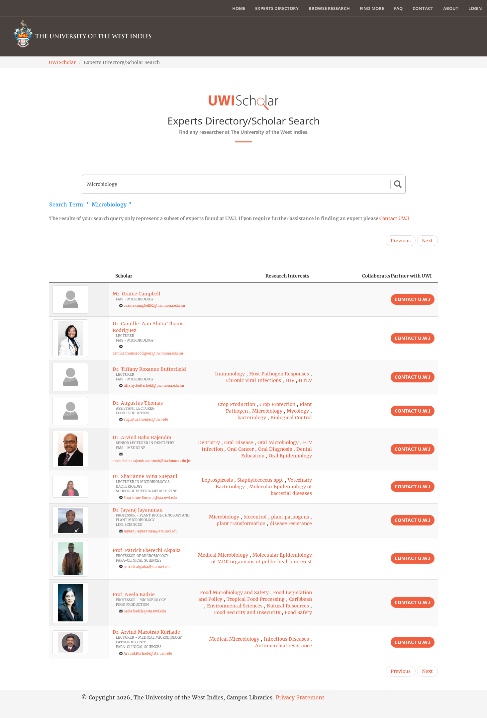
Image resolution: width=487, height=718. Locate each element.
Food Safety (298, 612)
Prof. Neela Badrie (134, 595)
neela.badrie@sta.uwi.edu (145, 611)
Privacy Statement (300, 697)
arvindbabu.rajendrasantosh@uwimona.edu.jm (152, 461)
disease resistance (291, 523)
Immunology (230, 374)
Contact (423, 8)
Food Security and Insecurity (247, 612)
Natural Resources (288, 606)
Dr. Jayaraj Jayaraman (137, 510)
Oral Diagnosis (275, 449)
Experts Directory (277, 8)
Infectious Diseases (286, 639)
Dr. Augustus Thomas (138, 403)
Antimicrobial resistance (283, 646)
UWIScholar (62, 62)
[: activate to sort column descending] (79, 276)
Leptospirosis (217, 480)
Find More (372, 8)
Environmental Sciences (234, 606)
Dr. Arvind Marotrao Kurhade (146, 632)
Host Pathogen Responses (279, 374)
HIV (289, 380)
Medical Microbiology (223, 555)
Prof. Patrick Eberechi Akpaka (147, 550)
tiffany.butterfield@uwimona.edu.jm (154, 385)
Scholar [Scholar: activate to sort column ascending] (124, 276)
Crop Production (236, 404)
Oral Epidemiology (290, 456)
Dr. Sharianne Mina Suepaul (145, 476)
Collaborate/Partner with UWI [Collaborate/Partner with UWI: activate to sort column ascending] (397, 276)
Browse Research (329, 8)
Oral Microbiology (278, 442)
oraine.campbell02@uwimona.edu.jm (154, 305)
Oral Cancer (240, 449)
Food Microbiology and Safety (234, 593)
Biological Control (291, 418)
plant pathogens (290, 517)
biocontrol (255, 517)
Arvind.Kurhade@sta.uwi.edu (148, 653)
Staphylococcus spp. (260, 480)
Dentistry (209, 442)
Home (238, 8)
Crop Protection (277, 404)
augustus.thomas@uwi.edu (146, 419)
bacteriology (252, 418)
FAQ (398, 8)
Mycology (298, 411)
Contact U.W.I (394, 218)
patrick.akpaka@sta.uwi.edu (147, 567)
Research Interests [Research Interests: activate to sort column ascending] (287, 276)
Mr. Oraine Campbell (136, 294)
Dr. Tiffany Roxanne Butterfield (149, 369)
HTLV (305, 380)
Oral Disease (238, 442)
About (450, 8)
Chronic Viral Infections (253, 380)
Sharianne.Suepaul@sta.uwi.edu (150, 498)
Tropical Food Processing (256, 599)
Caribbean (300, 599)
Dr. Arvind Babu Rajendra (142, 437)
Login (475, 8)
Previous (401, 241)
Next (427, 241)
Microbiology (267, 411)
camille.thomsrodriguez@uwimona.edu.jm (148, 353)
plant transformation (241, 523)
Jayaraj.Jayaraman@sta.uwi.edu (150, 531)
